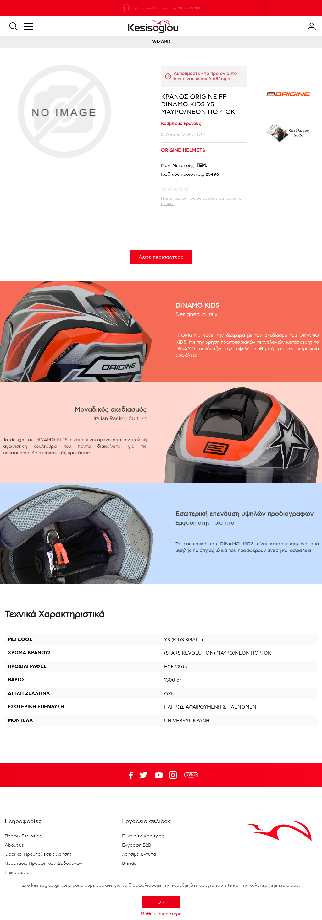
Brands (129, 863)
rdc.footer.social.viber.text (191, 775)
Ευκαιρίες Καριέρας (143, 836)
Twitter (158, 775)
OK (161, 902)
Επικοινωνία (17, 872)
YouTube (143, 775)
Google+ (174, 775)
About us (14, 845)
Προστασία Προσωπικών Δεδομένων (43, 863)
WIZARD (161, 42)
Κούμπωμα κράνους (181, 123)
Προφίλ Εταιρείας (23, 836)
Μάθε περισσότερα (161, 914)
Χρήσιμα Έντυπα (139, 854)
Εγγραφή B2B (136, 845)
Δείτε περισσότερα (161, 257)
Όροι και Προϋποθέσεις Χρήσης (38, 854)
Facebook (128, 775)
